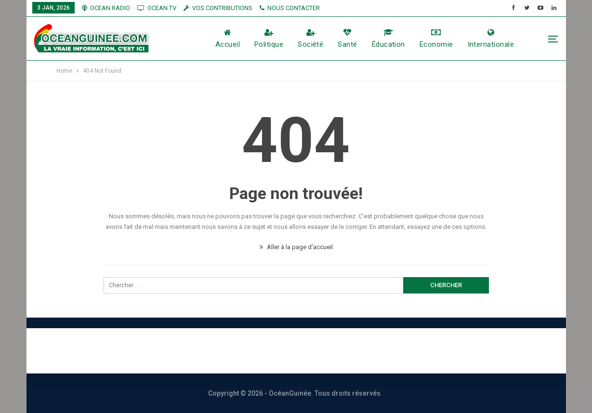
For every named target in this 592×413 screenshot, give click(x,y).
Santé (347, 38)
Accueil (227, 38)
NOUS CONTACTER (290, 8)
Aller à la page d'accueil (296, 247)
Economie (436, 38)
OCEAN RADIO (106, 8)
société (310, 38)
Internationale (490, 38)
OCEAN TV (156, 8)
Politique (268, 38)
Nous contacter (260, 350)
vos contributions (218, 8)
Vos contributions (403, 350)
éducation (388, 38)
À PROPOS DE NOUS (170, 350)
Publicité (330, 350)
